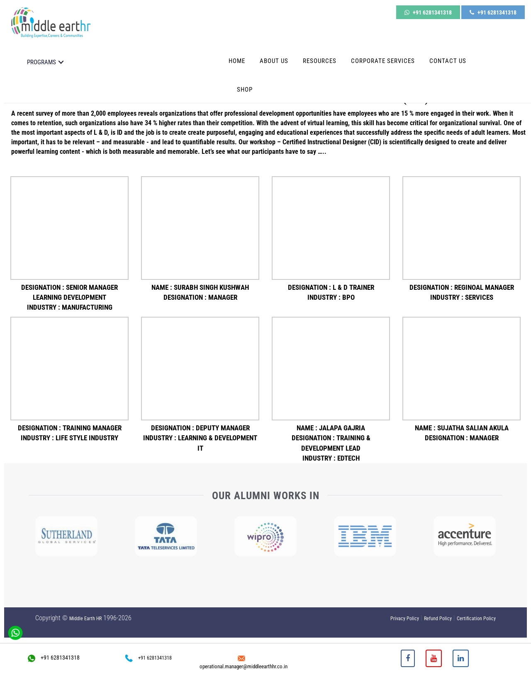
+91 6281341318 (428, 11)
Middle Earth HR (85, 618)
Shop (245, 86)
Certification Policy (476, 618)
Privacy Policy (404, 618)
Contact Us (447, 57)
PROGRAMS (41, 59)
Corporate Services (383, 57)
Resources (319, 57)
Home (237, 57)
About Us (274, 57)
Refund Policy (438, 618)
